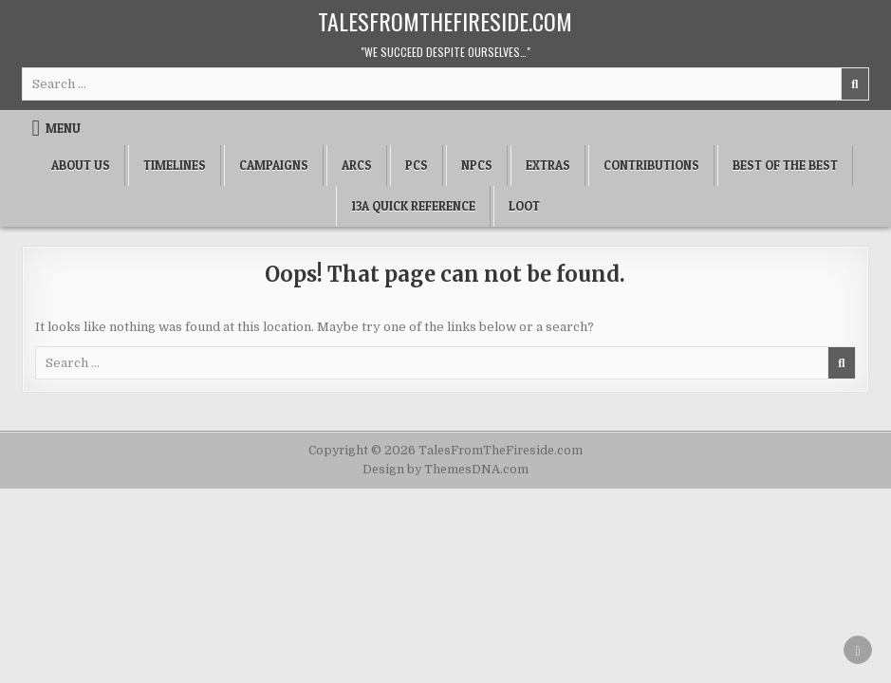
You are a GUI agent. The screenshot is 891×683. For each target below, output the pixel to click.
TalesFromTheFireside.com (445, 21)
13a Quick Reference (413, 205)
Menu (63, 128)
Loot (524, 205)
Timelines (174, 165)
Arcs (357, 165)
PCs (416, 165)
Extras (548, 165)
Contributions (651, 165)
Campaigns (273, 165)
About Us (80, 165)
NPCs (476, 165)
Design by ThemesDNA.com (445, 469)
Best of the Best (785, 165)
